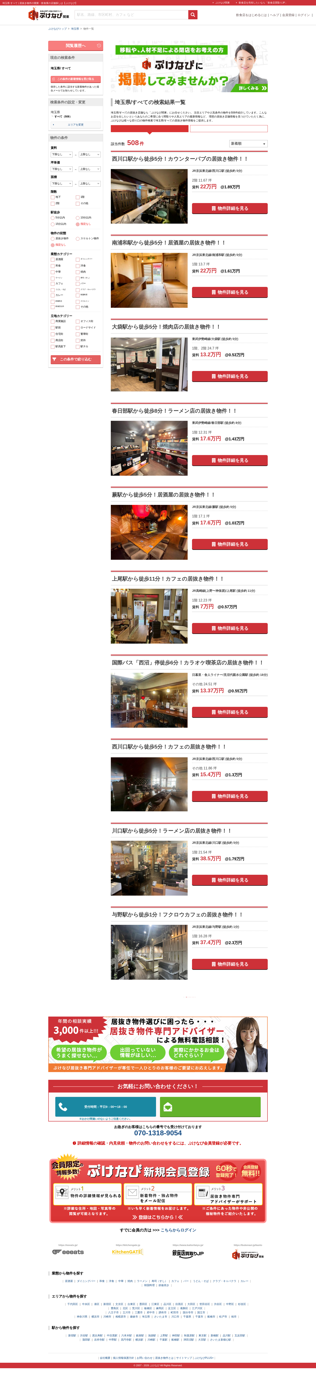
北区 (125, 1316)
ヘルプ (274, 15)
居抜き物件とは (164, 1366)
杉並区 (242, 1312)
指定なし (86, 224)
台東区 (131, 1312)
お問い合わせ (145, 1366)
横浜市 (95, 1325)
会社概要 (105, 1366)
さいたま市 (160, 1325)
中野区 (230, 1312)
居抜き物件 (62, 238)
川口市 (175, 1325)
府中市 (151, 1321)
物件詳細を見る (233, 214)
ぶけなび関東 (222, 2)
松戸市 (223, 1325)
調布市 (163, 1321)
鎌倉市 (134, 1325)
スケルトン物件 (90, 238)
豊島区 (115, 1316)
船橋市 (211, 1325)
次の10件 (217, 1004)
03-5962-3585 (105, 1115)
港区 (96, 1312)
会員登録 (288, 15)
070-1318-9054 (158, 1141)
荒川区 (136, 1316)
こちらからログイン (178, 1239)
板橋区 (148, 1316)
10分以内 (86, 217)
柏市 (234, 1325)
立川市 (127, 1321)
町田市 (175, 1321)
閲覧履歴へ (76, 45)
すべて (149, 132)
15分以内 (61, 224)
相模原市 (120, 1325)
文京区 (119, 1312)
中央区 (86, 1312)
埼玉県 (146, 1325)
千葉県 (187, 1325)
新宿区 (107, 1312)
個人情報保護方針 (123, 1366)
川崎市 (107, 1325)
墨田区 (143, 1312)
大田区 (191, 1312)
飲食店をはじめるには (251, 15)
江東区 (155, 1312)
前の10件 (161, 1004)
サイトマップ (184, 1366)
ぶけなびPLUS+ (204, 1366)
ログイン (304, 15)
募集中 (229, 132)
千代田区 (72, 1312)
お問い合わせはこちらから (210, 1115)
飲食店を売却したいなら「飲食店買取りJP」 (263, 2)
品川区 (167, 1312)
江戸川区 (197, 1316)
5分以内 (60, 217)
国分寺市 (188, 1321)
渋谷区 (218, 1312)
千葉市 (199, 1325)
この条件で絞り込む (76, 359)
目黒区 (179, 1312)
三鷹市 (139, 1321)
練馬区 (160, 1316)
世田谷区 (204, 1312)
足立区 (172, 1316)
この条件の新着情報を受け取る (75, 79)
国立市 (201, 1321)
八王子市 (113, 1321)
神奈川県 (82, 1325)
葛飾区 (184, 1316)
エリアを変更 (76, 124)
